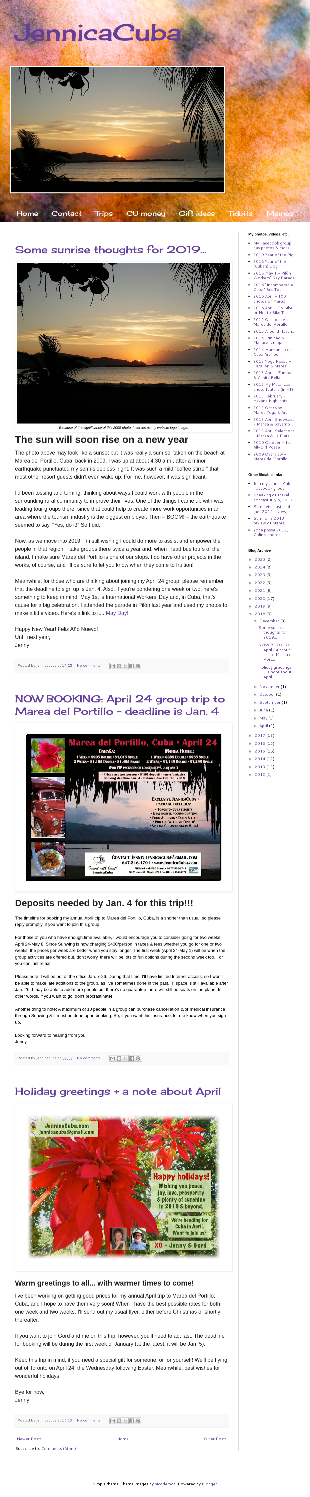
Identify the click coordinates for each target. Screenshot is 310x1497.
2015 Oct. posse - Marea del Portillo (270, 322)
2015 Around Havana (273, 331)
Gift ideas (197, 213)
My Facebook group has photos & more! (272, 245)
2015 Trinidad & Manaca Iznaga (268, 340)
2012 (260, 774)
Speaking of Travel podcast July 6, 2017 (273, 497)
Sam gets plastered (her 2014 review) (271, 509)
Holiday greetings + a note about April (118, 1091)
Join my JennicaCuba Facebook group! (273, 486)
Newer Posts (29, 1439)
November (270, 686)
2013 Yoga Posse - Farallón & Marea (272, 363)
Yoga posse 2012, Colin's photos (270, 532)
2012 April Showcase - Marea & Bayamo (274, 422)
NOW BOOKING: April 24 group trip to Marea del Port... (276, 652)
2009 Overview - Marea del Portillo (270, 456)
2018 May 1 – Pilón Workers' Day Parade (274, 275)
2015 (260, 751)
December (269, 621)
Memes (279, 213)
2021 (260, 590)
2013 (260, 767)
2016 (260, 743)
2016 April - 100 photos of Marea (269, 298)
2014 (260, 759)
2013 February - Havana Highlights (270, 398)
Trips (104, 213)
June (264, 710)
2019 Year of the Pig (273, 255)
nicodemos (165, 1484)
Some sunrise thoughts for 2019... (110, 249)
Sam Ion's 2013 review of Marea (269, 520)
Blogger (209, 1484)
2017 (260, 735)
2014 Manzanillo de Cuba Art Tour (272, 352)
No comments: (90, 665)
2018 (260, 614)
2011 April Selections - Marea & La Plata (274, 433)
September (270, 702)
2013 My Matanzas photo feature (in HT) (273, 386)
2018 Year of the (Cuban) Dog (269, 264)
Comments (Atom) (58, 1448)
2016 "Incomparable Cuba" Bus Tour (273, 287)
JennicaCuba (98, 32)
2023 (260, 574)
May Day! (117, 613)
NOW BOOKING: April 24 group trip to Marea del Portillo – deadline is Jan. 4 (120, 705)
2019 (260, 606)
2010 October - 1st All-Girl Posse (272, 445)
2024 (260, 567)
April (264, 725)
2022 (260, 583)
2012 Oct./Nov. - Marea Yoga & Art (270, 410)
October (267, 694)
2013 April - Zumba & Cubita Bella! (272, 375)
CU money (145, 213)
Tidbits (240, 213)
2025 (260, 559)
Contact (66, 213)
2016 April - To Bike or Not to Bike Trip (272, 310)
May (263, 718)
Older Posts (215, 1439)
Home (27, 213)
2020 (260, 598)
